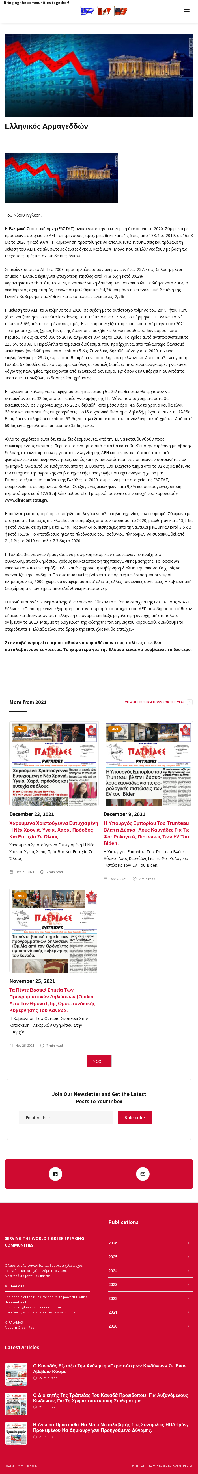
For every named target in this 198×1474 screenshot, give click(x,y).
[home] (39, 11)
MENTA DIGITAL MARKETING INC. (173, 1466)
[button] (186, 11)
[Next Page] (99, 1061)
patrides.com (29, 1466)
